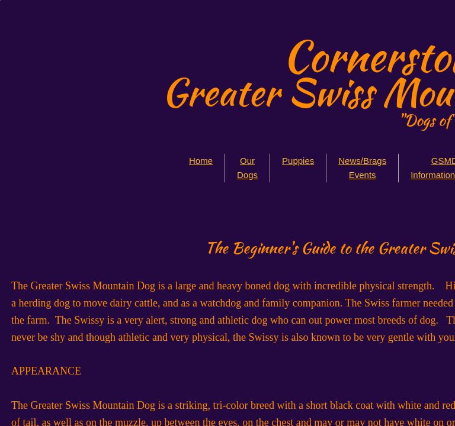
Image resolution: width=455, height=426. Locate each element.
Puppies (298, 161)
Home (201, 161)
